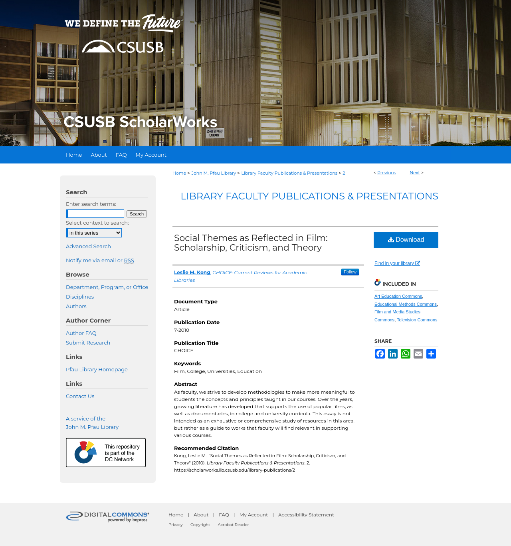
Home (179, 173)
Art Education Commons (398, 296)
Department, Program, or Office (107, 287)
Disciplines (80, 296)
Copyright (200, 524)
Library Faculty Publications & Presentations (289, 173)
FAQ (224, 515)
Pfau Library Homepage (97, 369)
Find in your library (397, 263)
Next (415, 172)
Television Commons (417, 319)
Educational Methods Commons (405, 304)
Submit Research (88, 342)
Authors (76, 306)
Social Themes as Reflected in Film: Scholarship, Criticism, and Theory (251, 243)
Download (406, 239)
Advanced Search (88, 246)
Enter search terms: (91, 204)
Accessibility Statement (306, 515)
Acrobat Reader (233, 524)
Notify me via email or (100, 260)
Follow (350, 271)
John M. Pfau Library (213, 173)
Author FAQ (81, 333)
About (201, 515)
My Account (254, 515)
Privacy (175, 524)
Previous (386, 172)
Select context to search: (97, 222)
